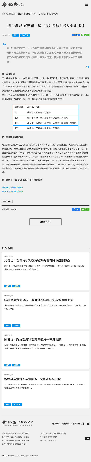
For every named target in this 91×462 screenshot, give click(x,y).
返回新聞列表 (45, 221)
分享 (76, 35)
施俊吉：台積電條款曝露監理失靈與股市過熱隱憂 (37, 260)
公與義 (16, 286)
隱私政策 (76, 423)
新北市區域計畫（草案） (13, 187)
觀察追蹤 (11, 13)
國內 (15, 35)
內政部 (13, 209)
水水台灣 (25, 35)
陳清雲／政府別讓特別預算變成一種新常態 (32, 339)
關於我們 (55, 423)
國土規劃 (7, 201)
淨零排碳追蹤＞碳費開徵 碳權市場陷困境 (32, 379)
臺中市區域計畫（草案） (13, 191)
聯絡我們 (65, 423)
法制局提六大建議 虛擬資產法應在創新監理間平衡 (38, 300)
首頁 (4, 13)
